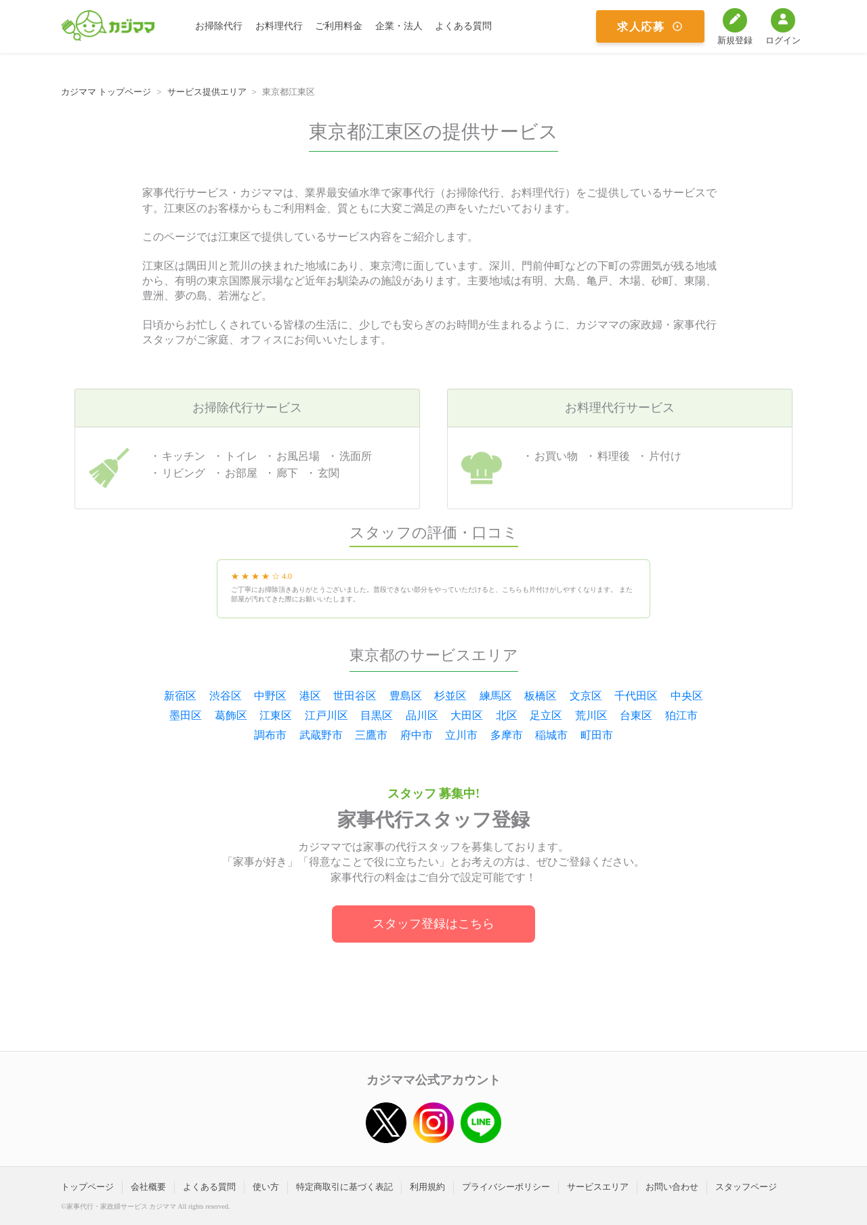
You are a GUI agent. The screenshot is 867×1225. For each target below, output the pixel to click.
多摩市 (506, 735)
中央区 (687, 696)
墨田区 (185, 715)
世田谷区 (355, 696)
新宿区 (180, 696)
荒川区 (591, 715)
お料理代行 (279, 26)
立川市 (461, 735)
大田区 (466, 715)
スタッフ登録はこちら (433, 923)
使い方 (266, 1187)
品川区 (422, 715)
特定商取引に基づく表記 (344, 1187)
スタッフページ (746, 1187)
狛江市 (681, 715)
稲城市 (551, 735)
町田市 (596, 735)
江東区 (275, 715)
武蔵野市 (321, 735)
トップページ (87, 1187)
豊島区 (405, 696)
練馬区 (496, 696)
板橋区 (540, 696)
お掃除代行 (218, 26)
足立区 (546, 715)
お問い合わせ (672, 1187)
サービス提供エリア (207, 92)
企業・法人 (399, 26)
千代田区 (636, 696)
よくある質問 (463, 26)
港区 (310, 696)
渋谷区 (225, 696)
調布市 (270, 735)
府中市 (416, 735)
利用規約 (427, 1187)
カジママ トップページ (106, 92)
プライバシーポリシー (506, 1187)
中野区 (270, 696)
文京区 (586, 696)
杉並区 (450, 696)
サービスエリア (598, 1187)
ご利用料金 (338, 26)
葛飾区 (231, 715)
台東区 (636, 715)
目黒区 (376, 715)
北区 (506, 715)
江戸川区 (326, 715)
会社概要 (148, 1187)
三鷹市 (371, 735)
